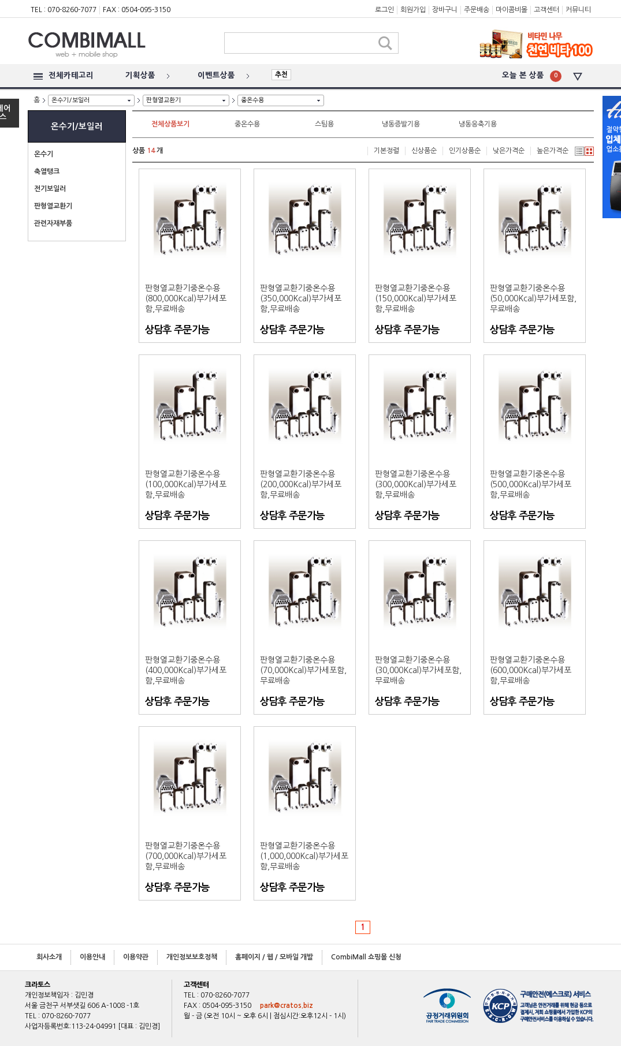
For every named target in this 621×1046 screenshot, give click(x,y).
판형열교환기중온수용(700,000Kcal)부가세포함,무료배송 (185, 856)
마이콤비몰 (511, 9)
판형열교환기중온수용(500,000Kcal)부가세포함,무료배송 (530, 484)
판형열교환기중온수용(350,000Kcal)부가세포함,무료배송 (300, 298)
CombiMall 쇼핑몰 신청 (366, 957)
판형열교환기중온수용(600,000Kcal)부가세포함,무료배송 (530, 670)
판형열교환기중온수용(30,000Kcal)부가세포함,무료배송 (418, 670)
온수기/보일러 (70, 100)
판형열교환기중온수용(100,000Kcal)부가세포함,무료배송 (185, 484)
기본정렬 (386, 150)
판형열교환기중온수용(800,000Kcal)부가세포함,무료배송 (185, 298)
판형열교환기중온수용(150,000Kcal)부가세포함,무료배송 (415, 298)
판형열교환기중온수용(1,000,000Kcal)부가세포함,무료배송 (304, 856)
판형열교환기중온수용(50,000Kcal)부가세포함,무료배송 (533, 298)
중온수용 (252, 100)
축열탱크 (47, 171)
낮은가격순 (509, 150)
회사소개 (49, 957)
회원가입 (413, 9)
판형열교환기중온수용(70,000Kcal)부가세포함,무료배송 (303, 670)
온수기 (43, 154)
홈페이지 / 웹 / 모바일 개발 (274, 957)
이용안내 (92, 957)
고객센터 (546, 9)
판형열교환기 (163, 100)
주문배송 (476, 9)
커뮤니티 (578, 9)
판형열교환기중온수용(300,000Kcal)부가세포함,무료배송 (415, 484)
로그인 (384, 9)
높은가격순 (552, 150)
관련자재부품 (53, 223)
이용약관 (135, 957)
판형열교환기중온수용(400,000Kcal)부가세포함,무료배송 (185, 670)
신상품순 (424, 150)
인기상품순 (465, 150)
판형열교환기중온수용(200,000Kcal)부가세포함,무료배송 (300, 484)
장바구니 (445, 9)
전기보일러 (50, 188)
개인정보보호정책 (191, 957)
